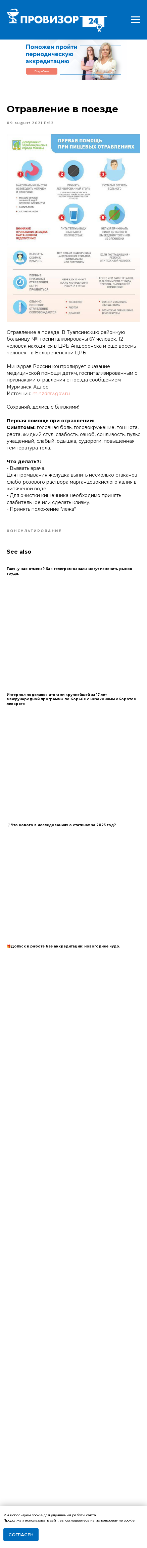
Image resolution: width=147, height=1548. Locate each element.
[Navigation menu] (135, 19)
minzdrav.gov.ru (51, 394)
